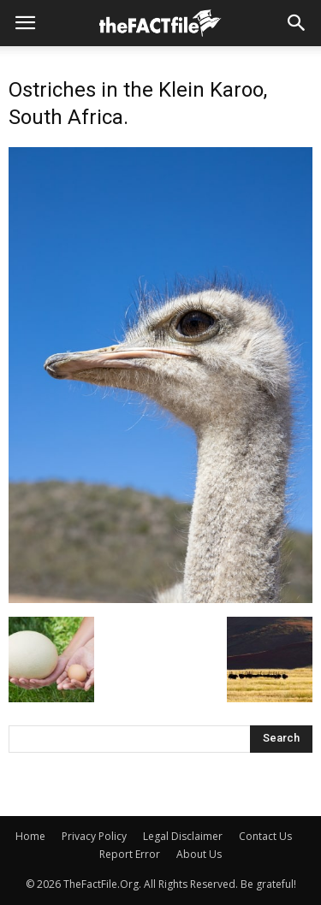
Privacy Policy (94, 836)
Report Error (129, 854)
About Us (199, 854)
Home (30, 836)
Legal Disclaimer (183, 836)
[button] (297, 23)
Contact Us (265, 836)
